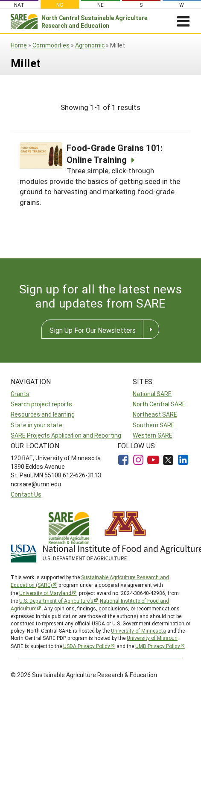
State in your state (36, 425)
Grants (20, 394)
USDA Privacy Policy (86, 645)
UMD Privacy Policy (157, 645)
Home (19, 45)
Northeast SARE (155, 414)
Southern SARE (154, 425)
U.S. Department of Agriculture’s (56, 600)
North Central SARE (159, 404)
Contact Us (26, 494)
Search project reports (41, 404)
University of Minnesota (138, 630)
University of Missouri (152, 637)
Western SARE (152, 435)
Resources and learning (43, 414)
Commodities (51, 45)
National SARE (152, 394)
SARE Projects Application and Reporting (66, 435)
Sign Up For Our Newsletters (93, 330)
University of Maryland (45, 592)
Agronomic (90, 45)
